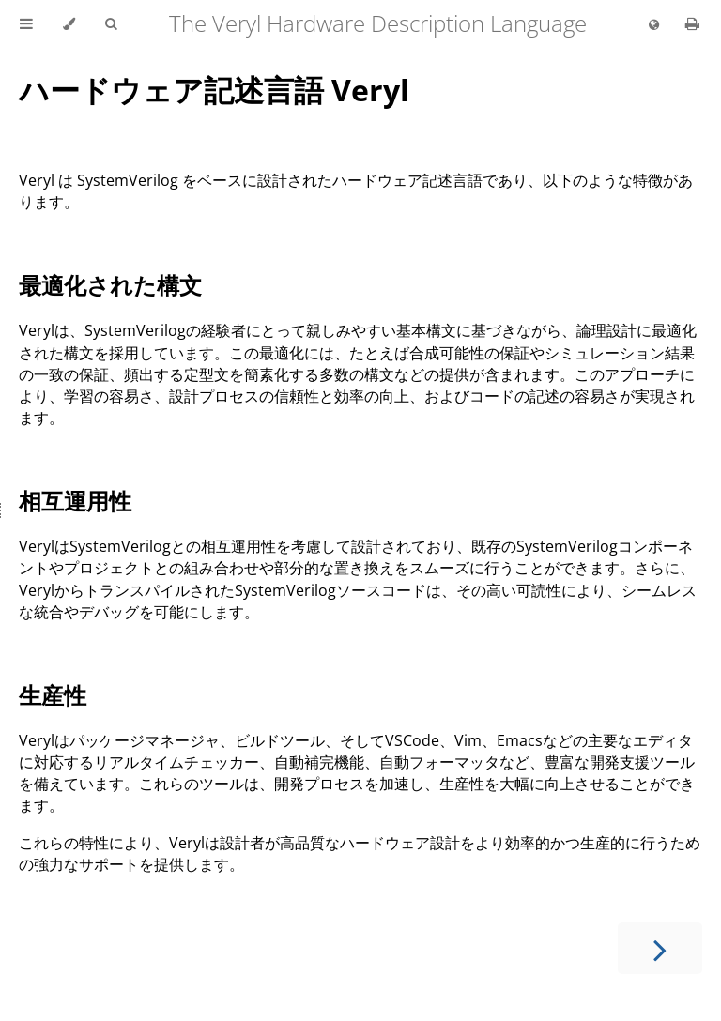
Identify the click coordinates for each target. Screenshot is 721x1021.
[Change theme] (69, 24)
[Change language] (654, 25)
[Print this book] (692, 23)
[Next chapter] (660, 948)
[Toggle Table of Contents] (26, 24)
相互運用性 (75, 500)
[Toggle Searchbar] (110, 24)
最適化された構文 (110, 284)
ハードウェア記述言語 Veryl (214, 89)
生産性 (52, 694)
